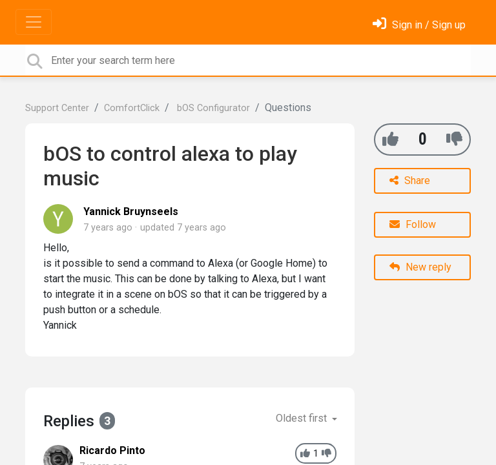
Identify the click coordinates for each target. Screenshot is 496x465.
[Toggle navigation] (34, 22)
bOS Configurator (212, 108)
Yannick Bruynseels (130, 211)
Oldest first (302, 418)
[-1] (454, 139)
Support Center (57, 108)
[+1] (390, 139)
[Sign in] (419, 25)
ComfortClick (132, 108)
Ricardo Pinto (112, 450)
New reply (420, 267)
